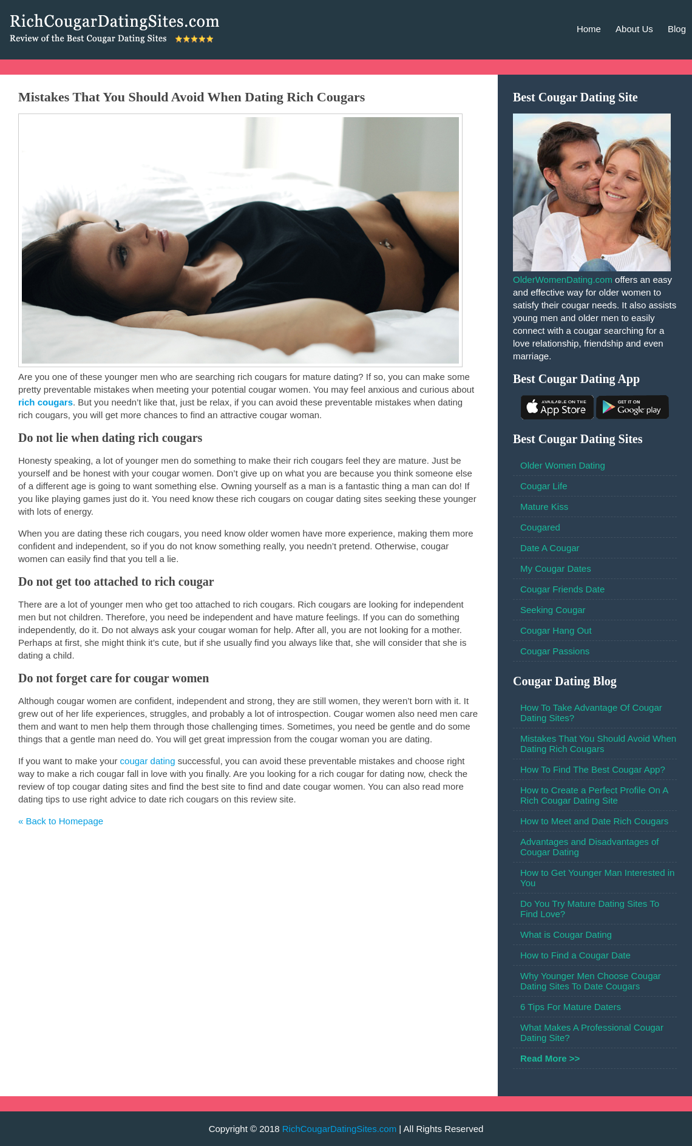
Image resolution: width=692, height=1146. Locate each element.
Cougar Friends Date (562, 589)
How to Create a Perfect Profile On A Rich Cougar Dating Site (594, 795)
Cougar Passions (554, 651)
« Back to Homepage (60, 821)
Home (589, 29)
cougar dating (147, 761)
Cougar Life (544, 486)
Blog (677, 29)
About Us (634, 29)
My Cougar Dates (555, 568)
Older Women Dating (562, 465)
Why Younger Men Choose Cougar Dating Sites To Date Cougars (590, 981)
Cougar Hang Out (556, 630)
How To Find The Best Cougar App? (592, 769)
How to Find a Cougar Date (575, 955)
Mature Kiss (544, 506)
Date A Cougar (550, 548)
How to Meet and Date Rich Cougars (594, 821)
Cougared (540, 527)
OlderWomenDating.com (562, 279)
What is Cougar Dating (566, 934)
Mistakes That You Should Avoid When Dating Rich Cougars (598, 743)
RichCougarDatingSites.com (339, 1129)
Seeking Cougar (553, 610)
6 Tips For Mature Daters (570, 1007)
